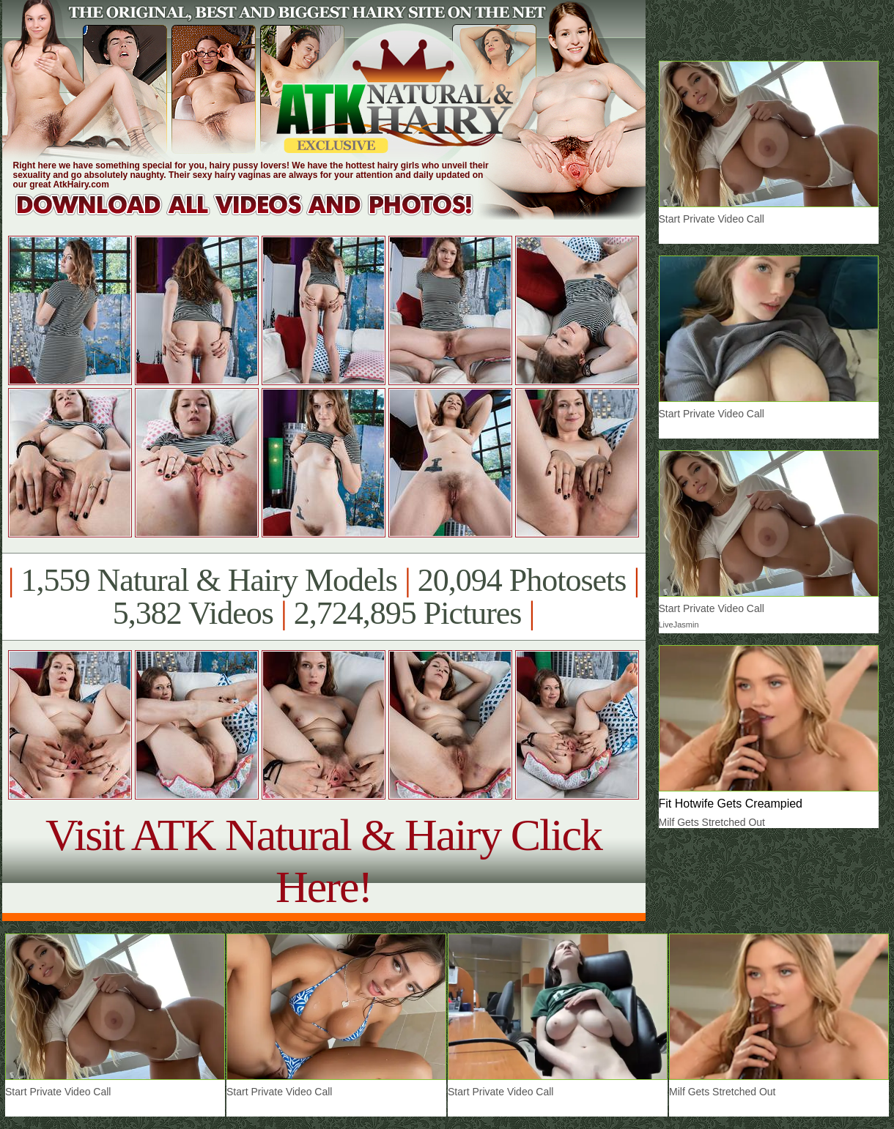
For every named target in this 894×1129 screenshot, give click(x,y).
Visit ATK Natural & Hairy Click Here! (323, 861)
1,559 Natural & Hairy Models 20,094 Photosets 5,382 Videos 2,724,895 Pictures (323, 597)
